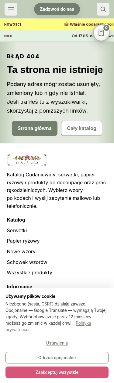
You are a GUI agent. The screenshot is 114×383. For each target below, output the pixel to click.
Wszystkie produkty (29, 272)
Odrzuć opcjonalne (57, 357)
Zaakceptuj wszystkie (57, 372)
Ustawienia (57, 343)
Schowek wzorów (27, 262)
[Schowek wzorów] (101, 33)
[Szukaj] (103, 9)
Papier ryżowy (23, 241)
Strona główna (35, 128)
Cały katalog (81, 128)
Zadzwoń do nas (57, 9)
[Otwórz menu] (11, 9)
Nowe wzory (21, 251)
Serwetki (17, 230)
